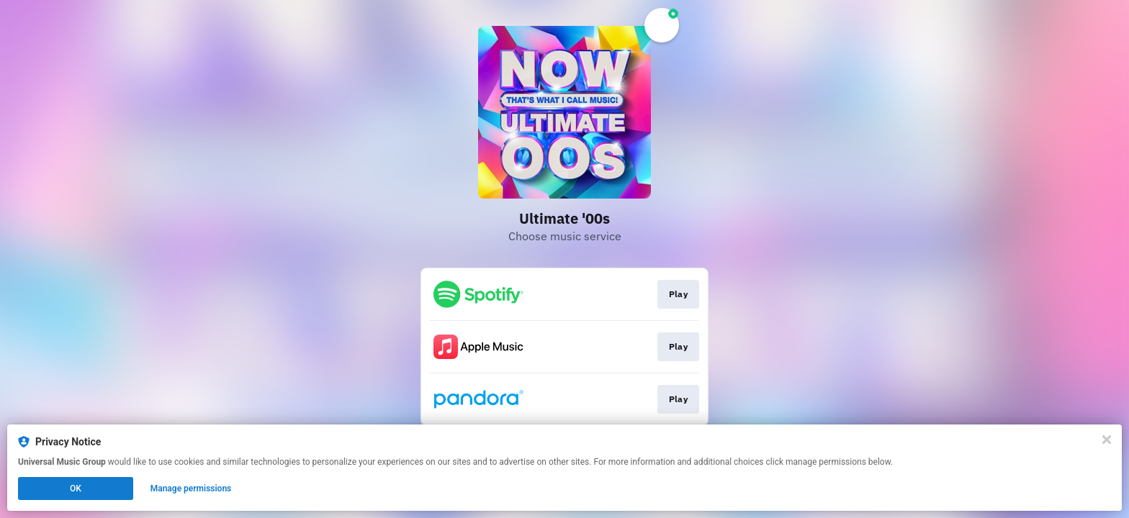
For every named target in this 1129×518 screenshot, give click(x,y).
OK (75, 488)
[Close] (1106, 439)
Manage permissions (191, 488)
